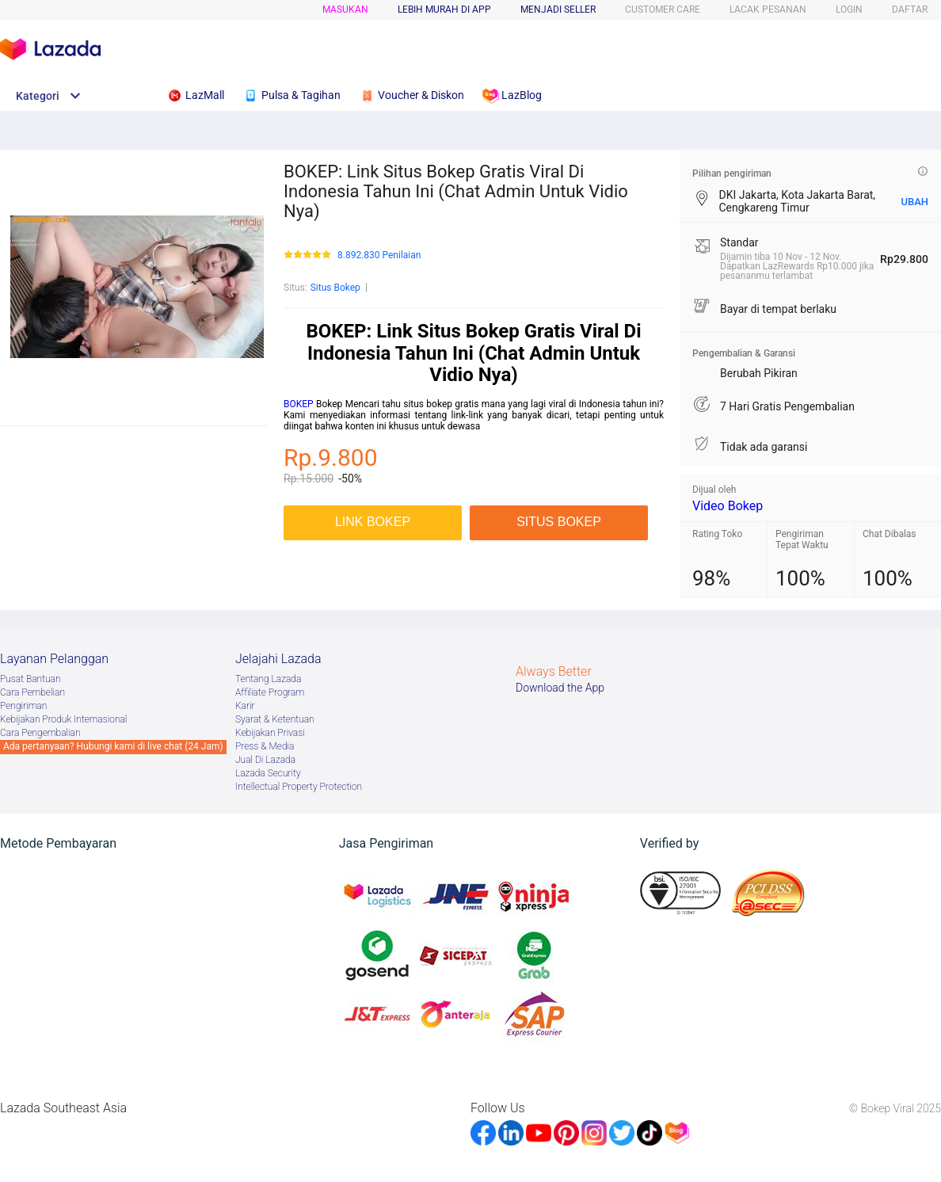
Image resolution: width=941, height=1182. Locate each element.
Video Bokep (727, 505)
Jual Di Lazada (265, 759)
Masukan (345, 9)
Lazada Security (268, 773)
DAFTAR (910, 9)
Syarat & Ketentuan (274, 719)
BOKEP (299, 404)
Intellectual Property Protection (298, 786)
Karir (245, 705)
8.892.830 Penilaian (379, 255)
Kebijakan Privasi (270, 732)
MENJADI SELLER (558, 9)
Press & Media (264, 746)
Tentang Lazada (268, 678)
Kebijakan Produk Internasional (63, 719)
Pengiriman (23, 705)
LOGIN (849, 9)
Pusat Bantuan (30, 678)
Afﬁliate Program (269, 692)
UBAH (914, 202)
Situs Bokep (335, 287)
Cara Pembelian (32, 692)
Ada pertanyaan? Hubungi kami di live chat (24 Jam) (113, 746)
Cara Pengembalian (40, 732)
